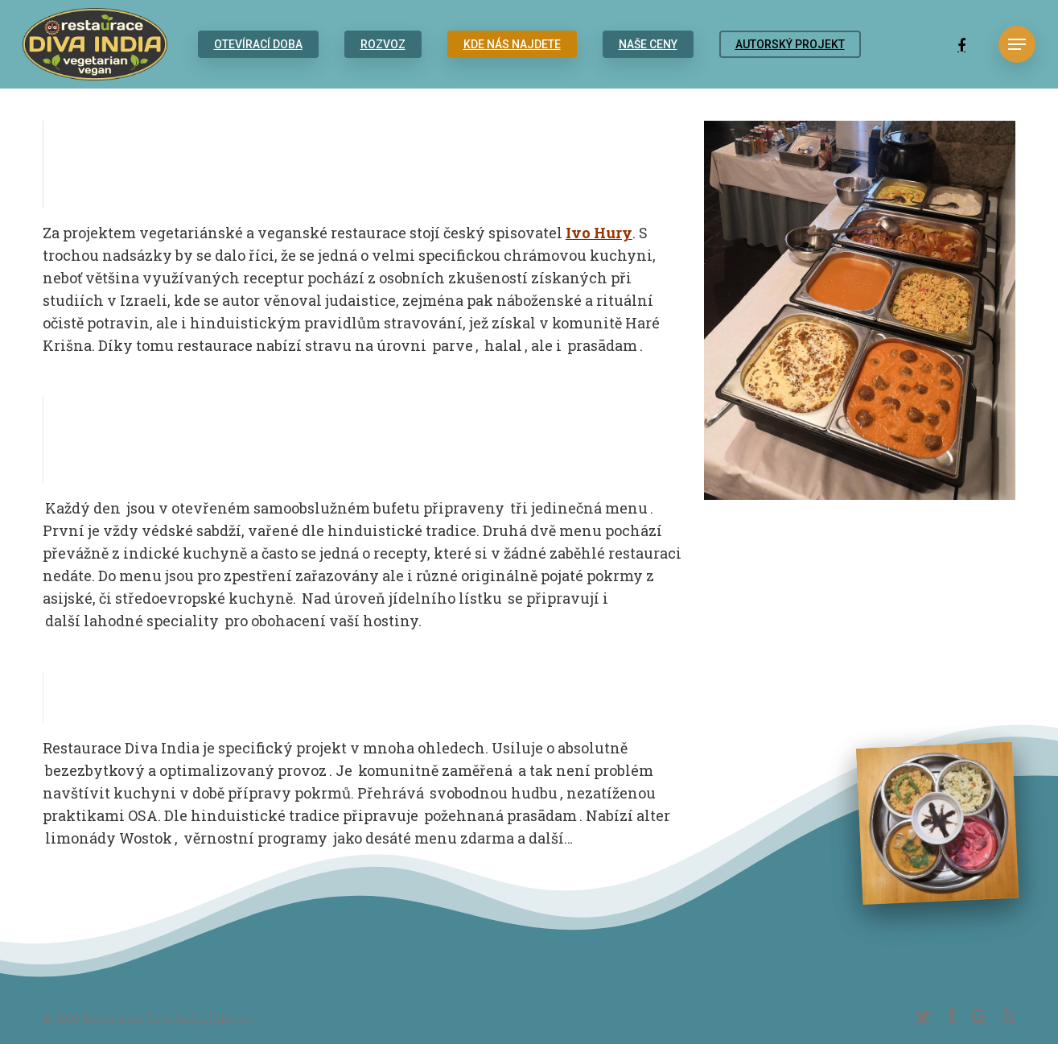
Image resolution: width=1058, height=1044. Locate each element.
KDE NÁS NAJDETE (512, 44)
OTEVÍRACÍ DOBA (258, 44)
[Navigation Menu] (1016, 44)
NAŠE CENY (648, 44)
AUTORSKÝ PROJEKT (790, 44)
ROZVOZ (382, 44)
